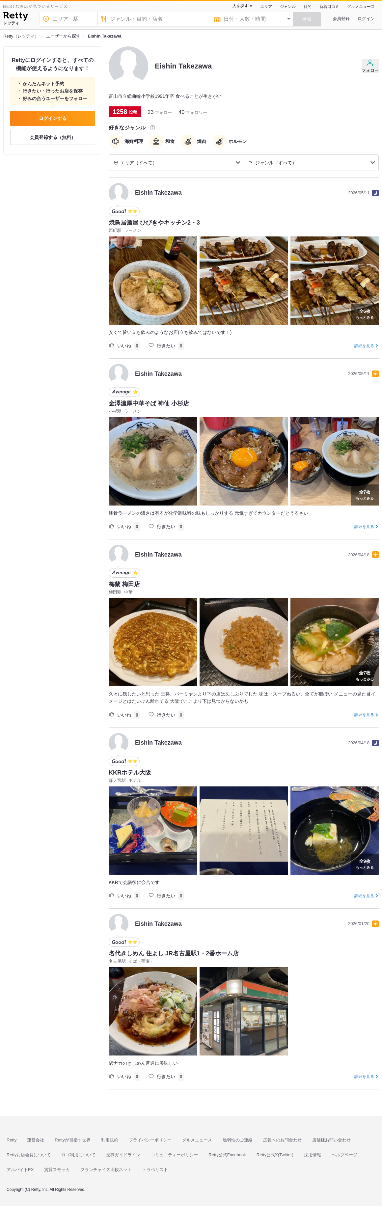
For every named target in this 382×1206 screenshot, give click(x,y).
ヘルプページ (344, 1154)
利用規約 (109, 1139)
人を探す (240, 6)
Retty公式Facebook (227, 1154)
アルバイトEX (20, 1169)
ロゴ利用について (78, 1154)
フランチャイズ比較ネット (106, 1169)
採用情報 (312, 1154)
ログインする (53, 118)
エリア (266, 6)
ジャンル (288, 6)
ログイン (366, 18)
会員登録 (341, 18)
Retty (11, 1139)
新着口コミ (329, 6)
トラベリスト (155, 1169)
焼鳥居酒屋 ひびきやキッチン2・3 (154, 222)
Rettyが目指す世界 (72, 1139)
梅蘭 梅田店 (124, 584)
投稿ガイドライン (123, 1154)
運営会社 (35, 1139)
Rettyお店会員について (29, 1154)
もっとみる (365, 313)
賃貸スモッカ (57, 1169)
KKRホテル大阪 (130, 772)
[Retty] (15, 17)
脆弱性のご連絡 (238, 1139)
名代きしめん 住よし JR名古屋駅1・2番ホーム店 (174, 953)
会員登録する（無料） (53, 137)
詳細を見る (364, 345)
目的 (308, 6)
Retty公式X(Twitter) (275, 1154)
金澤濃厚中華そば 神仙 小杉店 (149, 403)
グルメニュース (361, 6)
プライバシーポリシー (150, 1139)
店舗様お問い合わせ (331, 1139)
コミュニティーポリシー (174, 1154)
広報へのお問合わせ (282, 1139)
